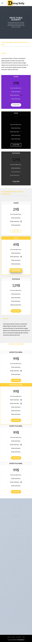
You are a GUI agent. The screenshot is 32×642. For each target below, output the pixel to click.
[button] (2, 3)
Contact (18, 637)
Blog (13, 637)
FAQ (24, 637)
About (9, 637)
